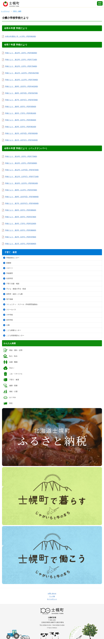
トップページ (5, 11)
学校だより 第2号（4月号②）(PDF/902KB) (21, 133)
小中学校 (8, 315)
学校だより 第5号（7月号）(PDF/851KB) (20, 113)
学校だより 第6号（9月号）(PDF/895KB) (20, 210)
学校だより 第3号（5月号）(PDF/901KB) (20, 127)
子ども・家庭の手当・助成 (14, 289)
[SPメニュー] (100, 3)
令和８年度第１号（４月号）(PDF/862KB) (20, 36)
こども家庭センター (12, 330)
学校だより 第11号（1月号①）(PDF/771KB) (22, 176)
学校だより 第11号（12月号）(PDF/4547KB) (22, 73)
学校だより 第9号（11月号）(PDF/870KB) (21, 190)
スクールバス (9, 310)
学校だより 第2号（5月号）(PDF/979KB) (20, 237)
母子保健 (8, 299)
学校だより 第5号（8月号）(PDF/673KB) (20, 217)
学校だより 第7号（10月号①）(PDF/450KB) (22, 203)
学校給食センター (11, 258)
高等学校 (8, 320)
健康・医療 (10, 386)
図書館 (7, 263)
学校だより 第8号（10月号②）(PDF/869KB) (22, 197)
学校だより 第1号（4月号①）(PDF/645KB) (21, 140)
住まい (8, 368)
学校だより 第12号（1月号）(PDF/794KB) (21, 66)
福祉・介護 (10, 391)
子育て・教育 (17, 11)
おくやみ (9, 397)
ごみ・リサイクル (12, 374)
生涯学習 (8, 278)
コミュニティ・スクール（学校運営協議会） (21, 304)
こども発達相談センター (13, 335)
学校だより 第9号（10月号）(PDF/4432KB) (21, 86)
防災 (7, 403)
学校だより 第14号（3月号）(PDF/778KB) (21, 156)
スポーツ (8, 268)
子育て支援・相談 (11, 284)
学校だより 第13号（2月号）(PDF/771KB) (21, 59)
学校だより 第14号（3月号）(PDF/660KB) (21, 53)
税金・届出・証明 (12, 350)
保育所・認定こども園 (13, 294)
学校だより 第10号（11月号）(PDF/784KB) (21, 80)
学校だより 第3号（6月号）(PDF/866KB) (20, 230)
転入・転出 (10, 356)
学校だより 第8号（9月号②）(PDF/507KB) (21, 93)
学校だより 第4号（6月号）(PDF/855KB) (20, 120)
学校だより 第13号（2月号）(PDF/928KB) (21, 163)
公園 (6, 325)
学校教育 (8, 273)
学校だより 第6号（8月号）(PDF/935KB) (20, 106)
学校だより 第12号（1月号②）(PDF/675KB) (22, 170)
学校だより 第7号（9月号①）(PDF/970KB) (21, 100)
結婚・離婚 (10, 362)
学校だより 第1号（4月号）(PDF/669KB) (20, 244)
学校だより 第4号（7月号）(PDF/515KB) (20, 223)
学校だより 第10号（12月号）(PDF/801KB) (21, 183)
